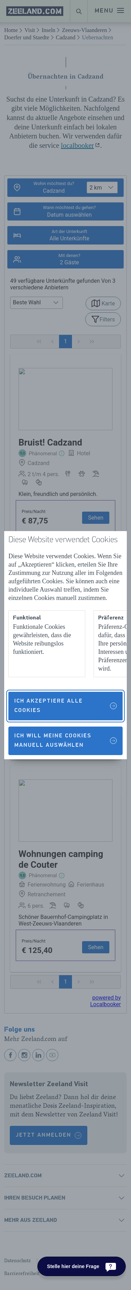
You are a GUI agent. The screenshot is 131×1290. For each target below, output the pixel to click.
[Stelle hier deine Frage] (81, 1266)
